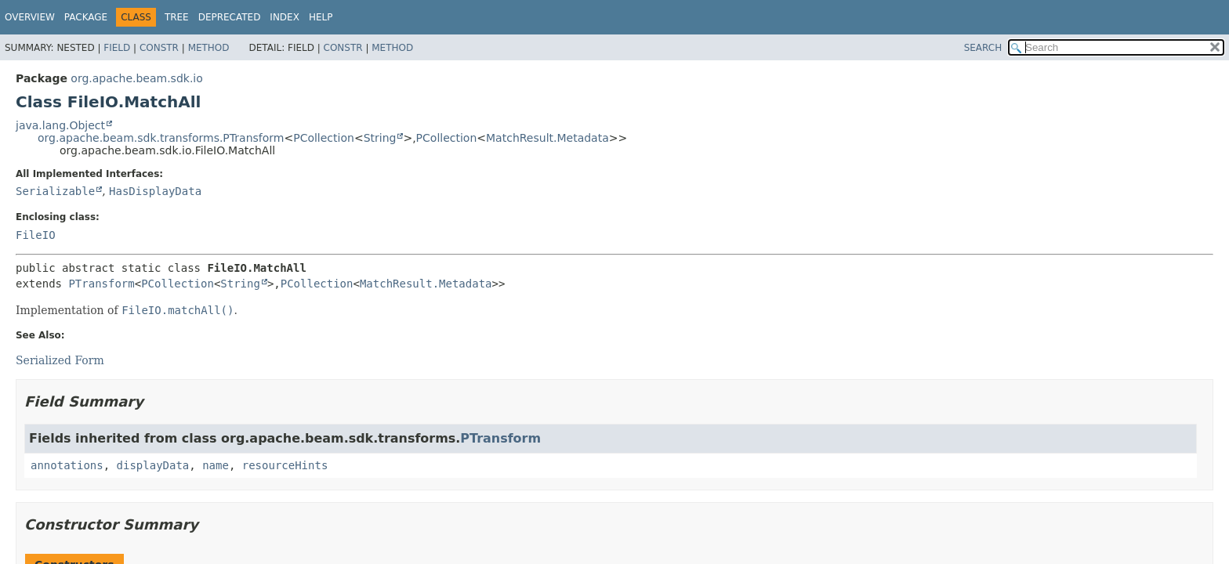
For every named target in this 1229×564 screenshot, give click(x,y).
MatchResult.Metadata (547, 138)
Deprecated (229, 17)
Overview (30, 17)
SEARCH (983, 47)
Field (116, 47)
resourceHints (285, 465)
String (380, 138)
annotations (67, 465)
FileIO (36, 235)
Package (85, 17)
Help (321, 17)
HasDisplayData (155, 191)
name (215, 465)
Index (284, 17)
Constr (159, 47)
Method (209, 47)
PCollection (323, 138)
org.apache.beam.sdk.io (136, 78)
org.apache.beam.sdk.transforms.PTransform (161, 138)
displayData (153, 465)
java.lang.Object (60, 125)
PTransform (101, 283)
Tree (177, 17)
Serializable (55, 191)
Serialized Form (60, 360)
